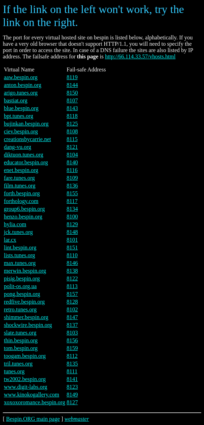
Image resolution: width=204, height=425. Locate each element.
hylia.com (15, 224)
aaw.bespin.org (21, 77)
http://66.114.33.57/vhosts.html (140, 56)
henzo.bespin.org (23, 217)
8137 (72, 325)
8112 (72, 356)
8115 (72, 139)
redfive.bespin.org (24, 302)
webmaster (76, 419)
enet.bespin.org (21, 170)
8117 (72, 201)
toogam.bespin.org (25, 356)
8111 (72, 371)
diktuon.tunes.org (23, 155)
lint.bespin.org (20, 247)
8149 (72, 395)
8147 (72, 317)
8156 (72, 340)
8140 (72, 162)
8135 (72, 364)
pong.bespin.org (22, 294)
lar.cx (10, 240)
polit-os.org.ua (20, 286)
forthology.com (21, 201)
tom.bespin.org (21, 348)
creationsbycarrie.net (27, 139)
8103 (72, 333)
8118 (72, 116)
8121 (72, 147)
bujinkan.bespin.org (26, 124)
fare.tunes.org (19, 178)
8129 (72, 224)
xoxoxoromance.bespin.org (34, 402)
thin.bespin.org (21, 340)
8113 (72, 286)
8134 (72, 209)
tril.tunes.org (18, 364)
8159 (72, 348)
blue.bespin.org (21, 108)
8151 (72, 247)
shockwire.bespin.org (28, 325)
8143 (72, 108)
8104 (72, 155)
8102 (72, 309)
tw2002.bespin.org (25, 379)
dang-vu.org (17, 147)
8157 (72, 294)
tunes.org (14, 371)
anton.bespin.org (22, 85)
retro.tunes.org (20, 309)
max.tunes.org (20, 263)
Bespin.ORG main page (33, 419)
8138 (72, 271)
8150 (72, 93)
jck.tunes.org (18, 232)
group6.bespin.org (24, 209)
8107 (72, 100)
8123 (72, 387)
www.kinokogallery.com (31, 395)
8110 (72, 255)
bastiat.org (15, 100)
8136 (72, 186)
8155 (72, 193)
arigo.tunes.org (21, 93)
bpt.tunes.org (18, 116)
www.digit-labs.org (25, 387)
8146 (72, 263)
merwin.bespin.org (25, 271)
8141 (72, 379)
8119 (72, 77)
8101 (72, 240)
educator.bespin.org (26, 162)
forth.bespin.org (22, 193)
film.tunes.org (19, 186)
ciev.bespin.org (21, 131)
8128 (72, 302)
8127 (72, 402)
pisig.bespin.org (22, 278)
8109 (72, 178)
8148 (72, 232)
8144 (72, 85)
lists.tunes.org (19, 255)
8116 (72, 170)
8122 (72, 278)
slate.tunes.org (20, 333)
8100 (72, 217)
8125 (72, 124)
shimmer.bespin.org (26, 317)
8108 (72, 131)
